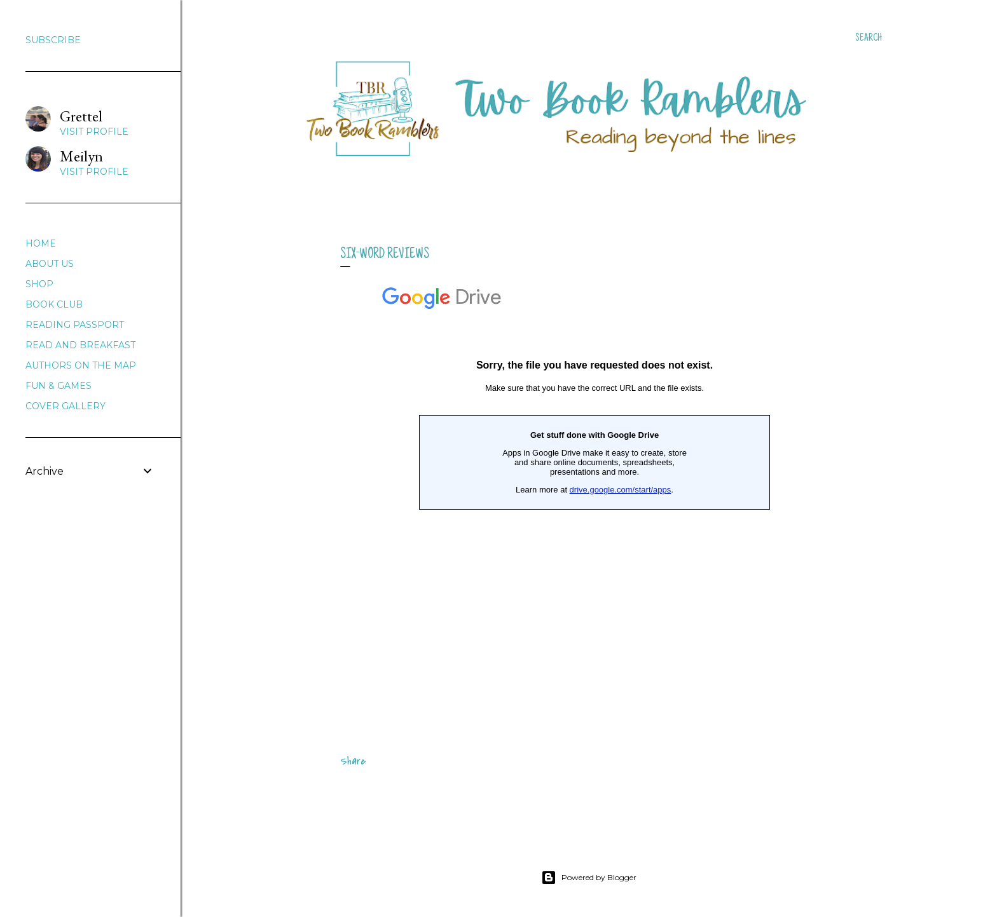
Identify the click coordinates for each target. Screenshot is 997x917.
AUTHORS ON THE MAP (80, 365)
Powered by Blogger (588, 877)
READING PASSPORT (74, 324)
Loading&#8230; (594, 493)
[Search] (868, 38)
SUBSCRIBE (53, 40)
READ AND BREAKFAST (80, 345)
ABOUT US (49, 263)
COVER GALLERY (65, 406)
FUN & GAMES (58, 385)
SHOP (39, 284)
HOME (40, 243)
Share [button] (353, 761)
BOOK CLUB (54, 304)
